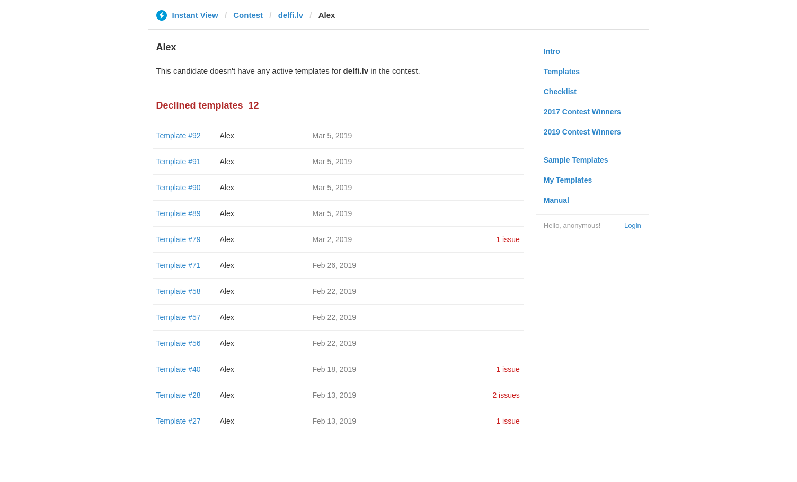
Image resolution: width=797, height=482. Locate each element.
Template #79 (178, 239)
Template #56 (178, 343)
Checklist (560, 91)
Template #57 (178, 317)
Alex (227, 135)
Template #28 (178, 395)
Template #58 (178, 291)
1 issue (507, 239)
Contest (248, 15)
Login (632, 225)
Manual (556, 200)
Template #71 (178, 265)
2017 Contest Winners (582, 112)
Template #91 (178, 161)
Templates (562, 71)
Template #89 (178, 213)
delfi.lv (291, 15)
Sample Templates (576, 160)
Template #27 (178, 421)
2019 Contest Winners (582, 132)
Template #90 (178, 187)
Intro (552, 51)
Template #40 (178, 369)
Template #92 (178, 135)
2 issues (505, 395)
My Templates (568, 180)
